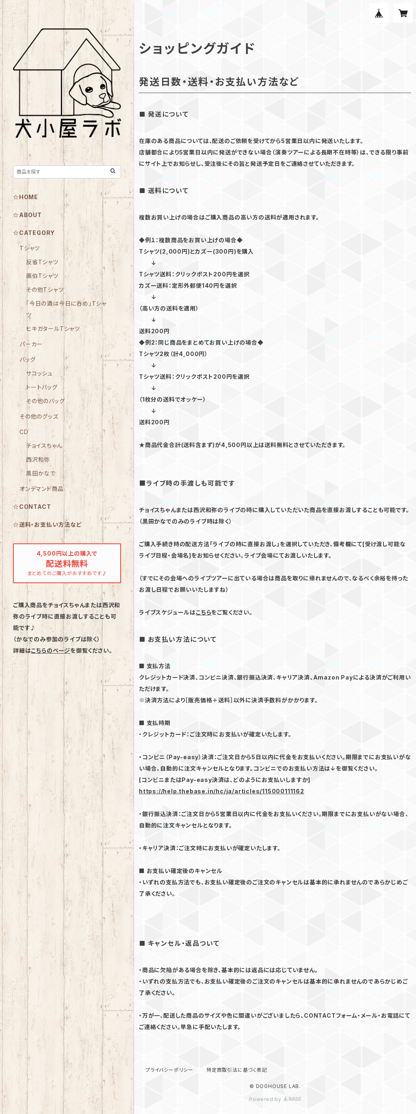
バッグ (27, 359)
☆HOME (25, 196)
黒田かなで (41, 473)
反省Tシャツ (42, 261)
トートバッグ (42, 387)
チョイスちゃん (44, 445)
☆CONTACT (32, 506)
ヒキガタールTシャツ (53, 328)
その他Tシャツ (45, 289)
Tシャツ (30, 248)
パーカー (31, 344)
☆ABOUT (27, 214)
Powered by (275, 1099)
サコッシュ (39, 373)
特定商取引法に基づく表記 (236, 1070)
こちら (203, 612)
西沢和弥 (38, 459)
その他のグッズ (39, 416)
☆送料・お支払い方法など (47, 524)
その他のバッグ (45, 400)
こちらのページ (50, 650)
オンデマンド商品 (41, 488)
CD (24, 431)
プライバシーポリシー (169, 1070)
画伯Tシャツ (42, 275)
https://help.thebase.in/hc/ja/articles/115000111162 (221, 791)
